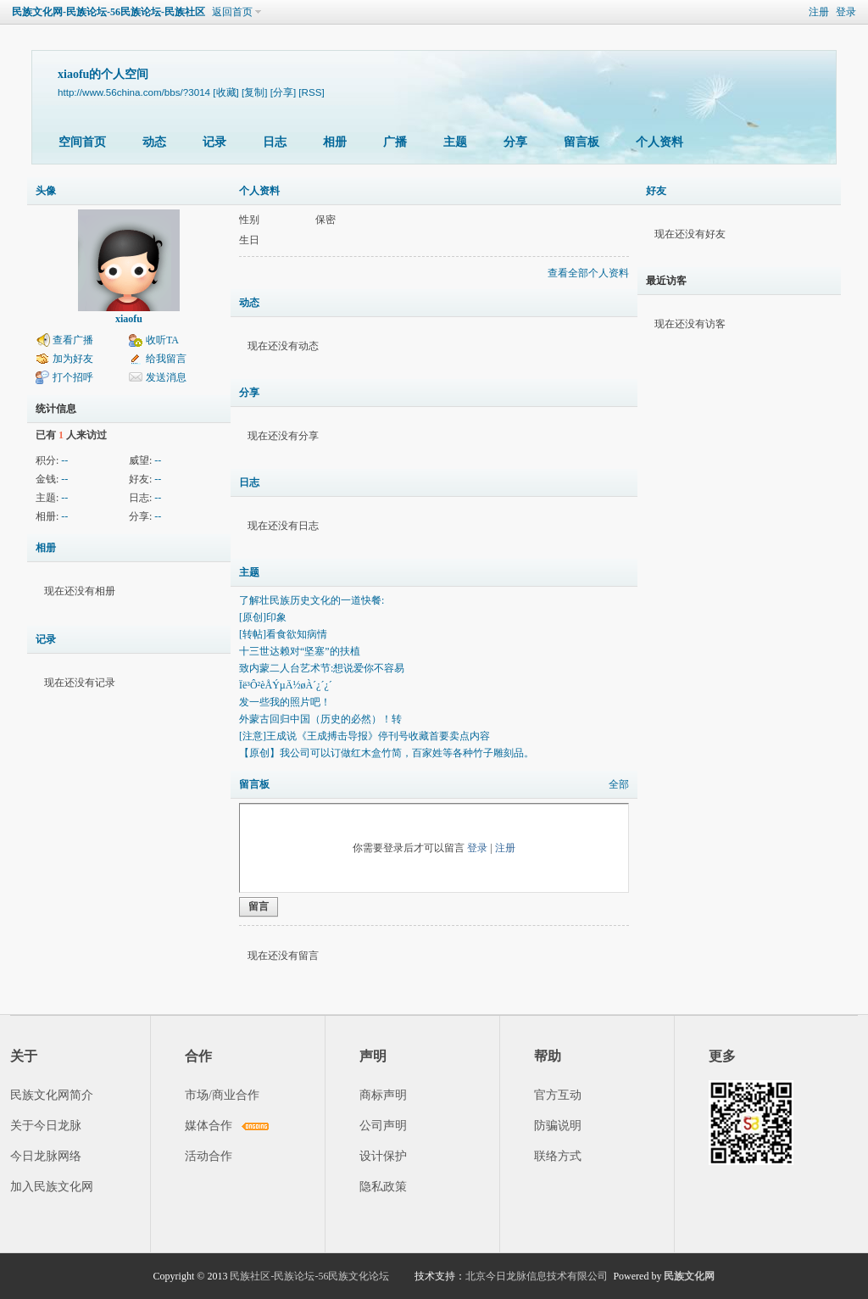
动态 (154, 142)
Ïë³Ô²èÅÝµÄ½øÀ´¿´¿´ (285, 685)
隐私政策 (383, 1186)
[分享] (283, 92)
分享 (515, 142)
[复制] (254, 92)
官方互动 (557, 1095)
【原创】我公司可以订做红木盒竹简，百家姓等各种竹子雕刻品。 (386, 753)
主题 (455, 142)
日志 (275, 142)
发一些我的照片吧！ (285, 702)
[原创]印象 (263, 617)
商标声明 (383, 1095)
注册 (819, 12)
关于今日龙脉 (45, 1125)
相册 (335, 142)
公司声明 (383, 1125)
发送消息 (166, 377)
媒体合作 (208, 1125)
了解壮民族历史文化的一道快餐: (311, 600)
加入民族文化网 (51, 1186)
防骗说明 (557, 1125)
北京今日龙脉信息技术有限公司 (536, 1276)
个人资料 (659, 142)
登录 (846, 12)
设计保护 (383, 1156)
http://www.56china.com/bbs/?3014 (134, 92)
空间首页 (82, 142)
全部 (619, 784)
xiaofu (128, 319)
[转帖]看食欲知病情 (283, 634)
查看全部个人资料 (588, 273)
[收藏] (225, 92)
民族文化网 (689, 1276)
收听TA (162, 340)
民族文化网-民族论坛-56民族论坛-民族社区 (108, 12)
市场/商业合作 (222, 1095)
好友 (656, 191)
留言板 (581, 142)
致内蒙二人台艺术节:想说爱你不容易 (321, 668)
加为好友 (73, 359)
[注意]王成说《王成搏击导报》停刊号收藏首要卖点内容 (364, 736)
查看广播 (73, 340)
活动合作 (208, 1156)
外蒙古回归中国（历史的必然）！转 (320, 719)
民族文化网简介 (51, 1095)
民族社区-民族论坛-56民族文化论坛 (309, 1276)
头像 (46, 191)
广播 (395, 142)
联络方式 (557, 1156)
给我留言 (166, 359)
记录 (214, 142)
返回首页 (232, 12)
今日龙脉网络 (45, 1156)
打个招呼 (73, 377)
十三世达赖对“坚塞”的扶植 (299, 651)
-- (64, 460)
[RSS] (311, 92)
